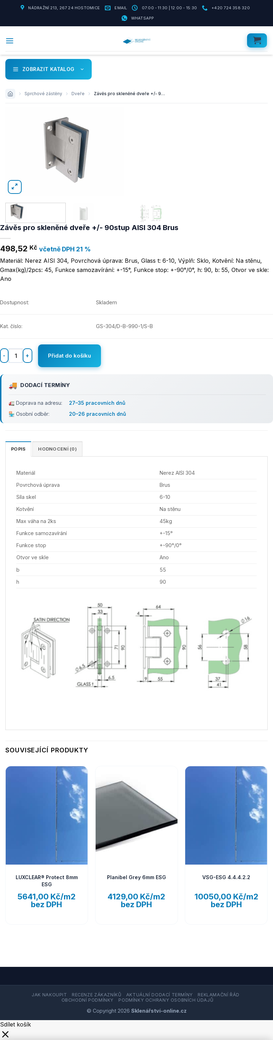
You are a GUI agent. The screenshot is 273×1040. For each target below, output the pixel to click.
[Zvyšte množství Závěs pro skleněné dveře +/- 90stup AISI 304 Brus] (27, 355)
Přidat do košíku (69, 355)
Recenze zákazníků (96, 995)
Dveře (78, 93)
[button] (9, 40)
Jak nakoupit (49, 995)
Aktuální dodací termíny (159, 995)
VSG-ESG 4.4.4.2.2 (226, 877)
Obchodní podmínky (87, 1000)
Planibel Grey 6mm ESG (136, 877)
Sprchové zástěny (43, 93)
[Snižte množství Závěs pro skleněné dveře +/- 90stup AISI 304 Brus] (4, 355)
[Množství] (16, 355)
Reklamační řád (219, 995)
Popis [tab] (18, 449)
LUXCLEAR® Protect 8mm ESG (47, 880)
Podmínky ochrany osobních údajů (165, 1000)
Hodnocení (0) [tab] (57, 449)
